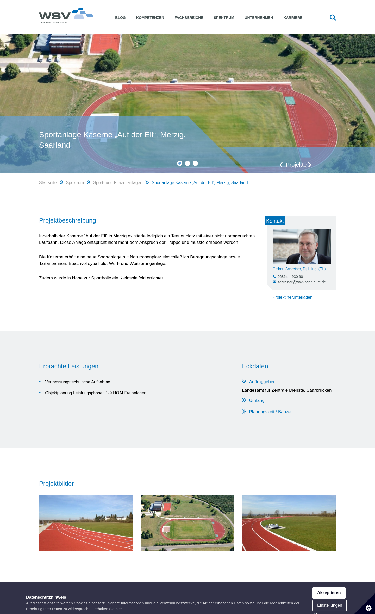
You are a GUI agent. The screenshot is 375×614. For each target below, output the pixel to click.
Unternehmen (259, 17)
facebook (317, 598)
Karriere (292, 17)
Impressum (249, 598)
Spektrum (224, 17)
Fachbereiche (188, 17)
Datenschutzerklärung (284, 598)
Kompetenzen (150, 17)
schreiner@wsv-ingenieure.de (302, 282)
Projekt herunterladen (292, 297)
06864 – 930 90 (290, 277)
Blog (120, 17)
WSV (66, 15)
